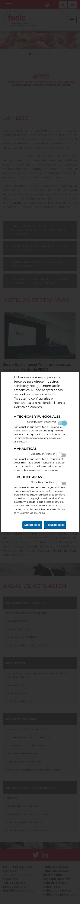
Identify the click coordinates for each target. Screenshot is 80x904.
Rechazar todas (55, 525)
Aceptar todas (32, 525)
